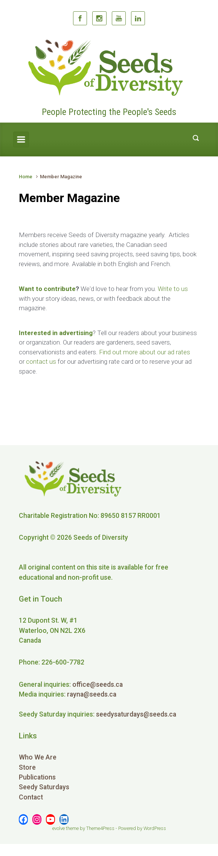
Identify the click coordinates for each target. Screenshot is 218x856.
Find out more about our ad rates (144, 352)
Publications (37, 777)
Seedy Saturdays (44, 787)
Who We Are (37, 757)
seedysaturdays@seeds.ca (136, 714)
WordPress (154, 828)
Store (27, 767)
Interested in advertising (56, 333)
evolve (58, 828)
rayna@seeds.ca (91, 694)
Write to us (173, 288)
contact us (41, 361)
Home (25, 176)
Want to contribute (47, 288)
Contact (31, 797)
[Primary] (21, 139)
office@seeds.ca (97, 684)
